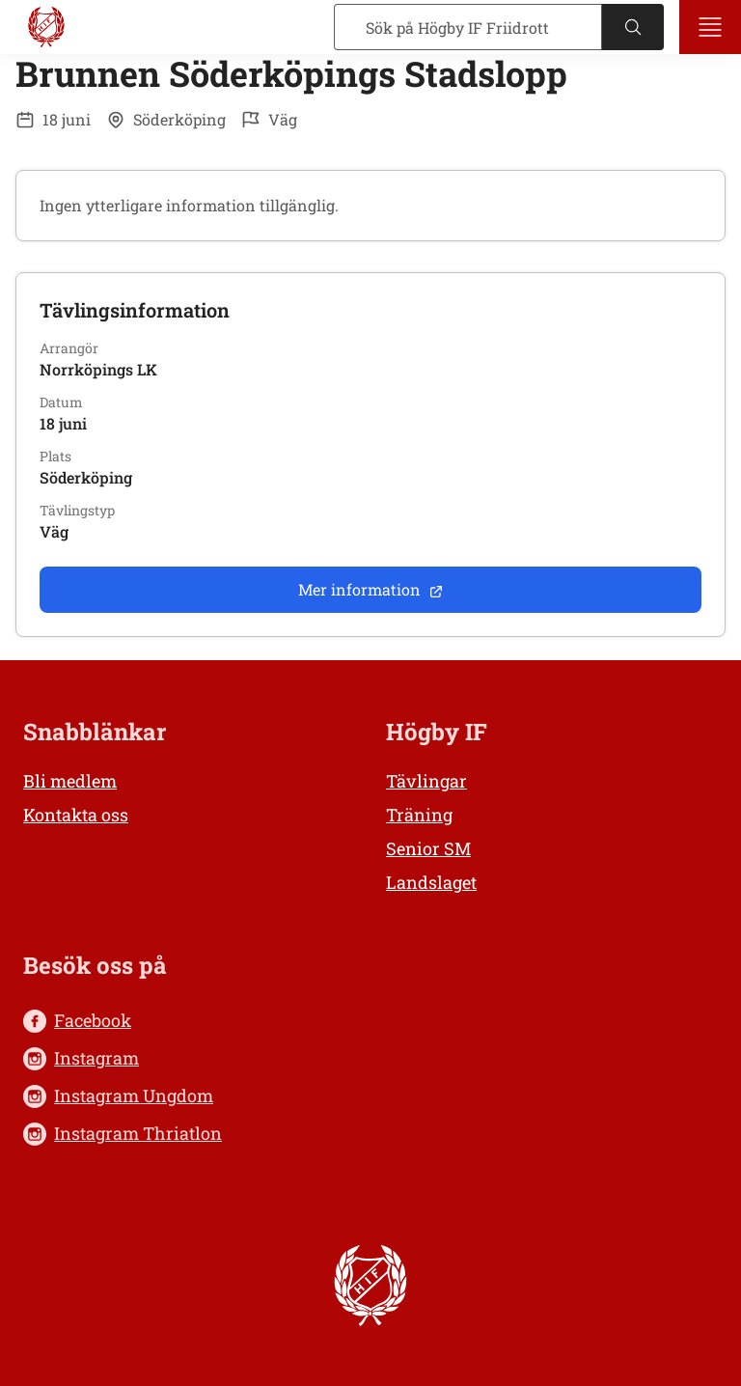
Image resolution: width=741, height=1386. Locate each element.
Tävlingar (426, 780)
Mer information (371, 589)
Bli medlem (70, 780)
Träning (419, 814)
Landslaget (431, 882)
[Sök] (468, 27)
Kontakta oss (75, 814)
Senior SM (428, 848)
